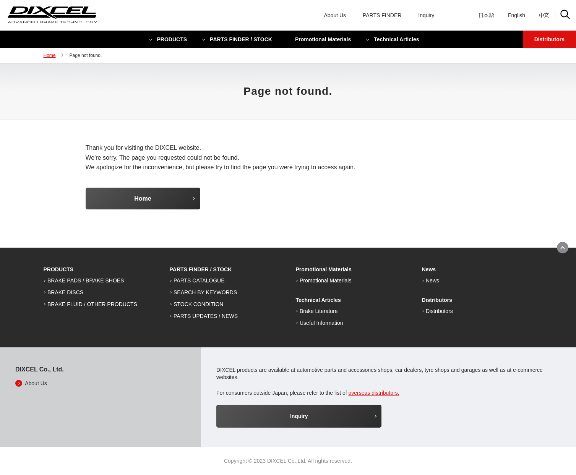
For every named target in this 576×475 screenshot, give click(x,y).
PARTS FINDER (382, 15)
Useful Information (321, 323)
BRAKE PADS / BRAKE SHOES (85, 280)
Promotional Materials (323, 39)
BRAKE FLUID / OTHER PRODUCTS (92, 304)
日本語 (486, 15)
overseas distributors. (374, 393)
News (432, 280)
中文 (544, 15)
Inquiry (426, 15)
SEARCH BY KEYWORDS (205, 292)
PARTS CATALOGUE (199, 280)
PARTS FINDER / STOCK (241, 39)
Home (50, 55)
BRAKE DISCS (65, 292)
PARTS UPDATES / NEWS (206, 316)
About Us (335, 15)
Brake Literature (319, 311)
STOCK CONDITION (198, 304)
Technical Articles (396, 39)
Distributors (549, 39)
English (516, 15)
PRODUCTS (172, 39)
